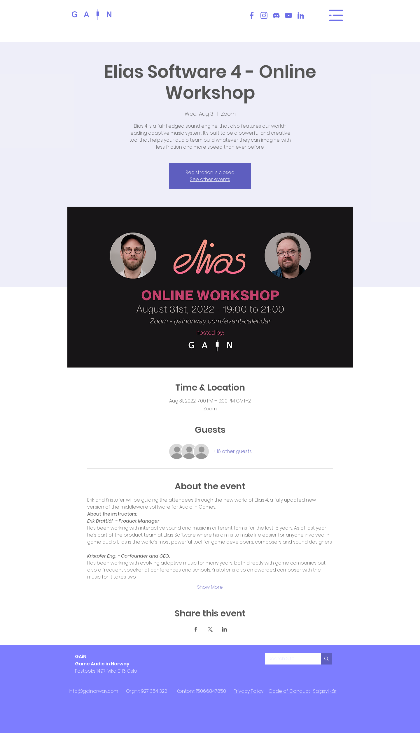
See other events (210, 179)
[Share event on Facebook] (196, 629)
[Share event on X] (210, 629)
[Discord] (276, 15)
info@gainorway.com (93, 691)
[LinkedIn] (300, 15)
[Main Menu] (336, 15)
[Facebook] (251, 15)
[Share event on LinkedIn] (224, 629)
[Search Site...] (288, 659)
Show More (210, 587)
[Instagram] (264, 15)
